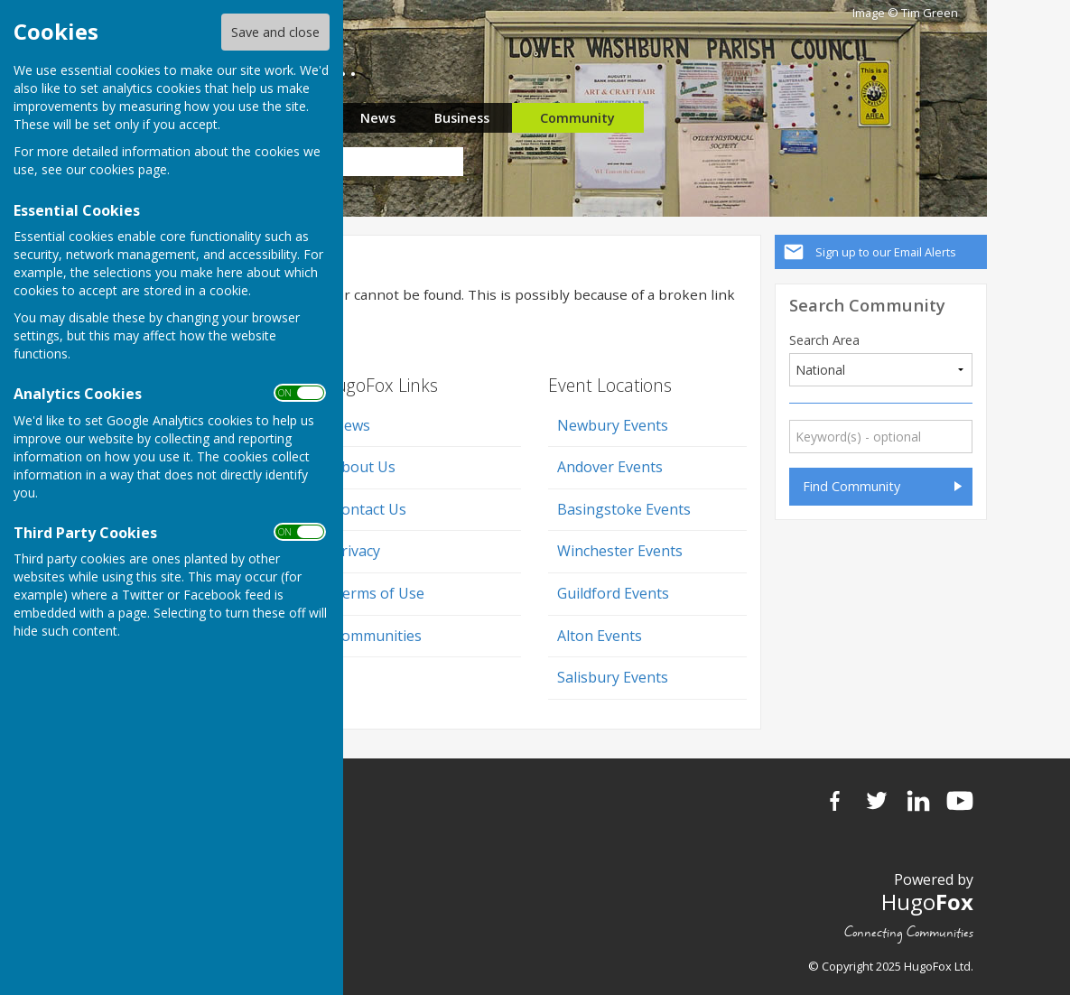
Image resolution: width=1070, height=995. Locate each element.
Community (577, 117)
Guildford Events (613, 593)
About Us (363, 467)
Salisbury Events (612, 677)
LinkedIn (918, 800)
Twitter (876, 800)
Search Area (824, 340)
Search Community (867, 304)
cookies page (128, 169)
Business (461, 117)
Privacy (356, 551)
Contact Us (369, 509)
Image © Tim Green (905, 13)
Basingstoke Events (624, 509)
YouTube (959, 800)
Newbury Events (612, 425)
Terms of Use (378, 593)
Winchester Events (620, 551)
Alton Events (599, 636)
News (377, 117)
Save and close (275, 32)
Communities (377, 636)
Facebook (835, 800)
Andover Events (610, 467)
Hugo (927, 901)
